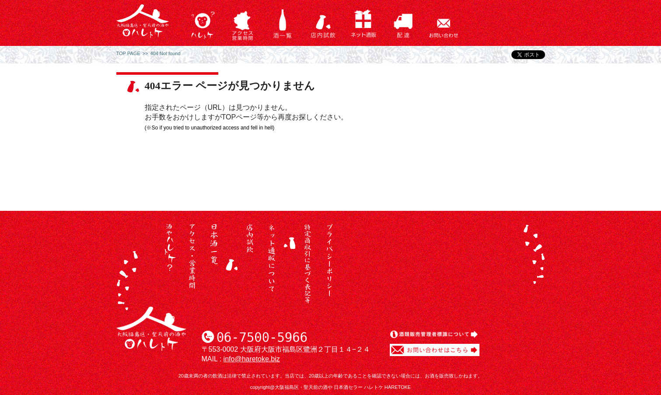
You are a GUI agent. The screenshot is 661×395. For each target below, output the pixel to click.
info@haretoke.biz (252, 359)
